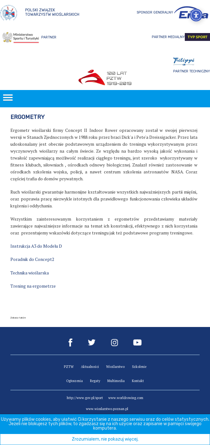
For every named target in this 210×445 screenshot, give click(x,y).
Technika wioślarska (29, 273)
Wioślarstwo (115, 366)
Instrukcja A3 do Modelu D (36, 246)
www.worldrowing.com (125, 398)
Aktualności (90, 366)
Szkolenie (139, 366)
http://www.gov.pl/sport (85, 398)
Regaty (95, 381)
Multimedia (116, 381)
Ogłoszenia (74, 381)
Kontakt (138, 381)
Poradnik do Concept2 (32, 259)
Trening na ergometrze (33, 286)
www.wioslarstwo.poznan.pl (107, 409)
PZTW (69, 366)
